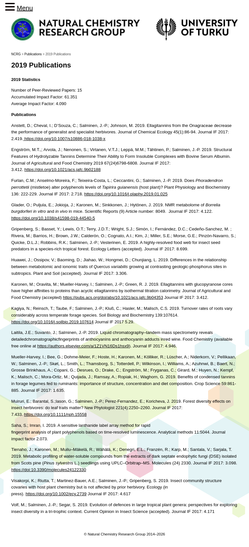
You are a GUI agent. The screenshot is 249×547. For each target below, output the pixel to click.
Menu (25, 8)
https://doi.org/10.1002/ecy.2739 (55, 493)
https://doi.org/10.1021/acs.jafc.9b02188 (62, 169)
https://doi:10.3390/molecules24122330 (48, 469)
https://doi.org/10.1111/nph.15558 (55, 414)
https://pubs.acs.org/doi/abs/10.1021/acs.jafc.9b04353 (113, 297)
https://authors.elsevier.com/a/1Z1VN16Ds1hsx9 (83, 346)
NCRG (16, 54)
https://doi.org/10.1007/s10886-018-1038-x (64, 138)
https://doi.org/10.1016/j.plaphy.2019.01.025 (126, 194)
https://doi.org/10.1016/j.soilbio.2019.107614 (52, 321)
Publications (33, 54)
